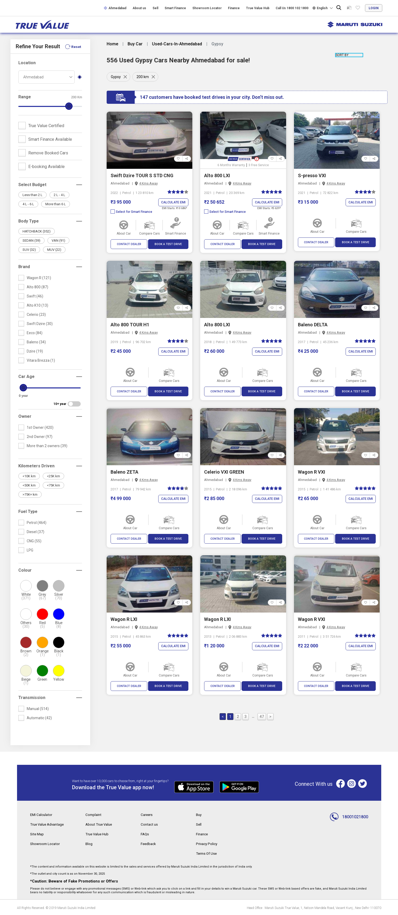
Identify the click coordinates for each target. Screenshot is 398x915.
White (26, 596)
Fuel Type (27, 511)
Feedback (149, 843)
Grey (42, 596)
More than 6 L (55, 204)
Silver (58, 596)
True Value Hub (257, 8)
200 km (143, 77)
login (374, 8)
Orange (42, 653)
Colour (25, 570)
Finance (234, 8)
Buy (199, 815)
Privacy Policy (207, 843)
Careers (147, 815)
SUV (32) (29, 250)
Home (112, 44)
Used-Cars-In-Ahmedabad (177, 44)
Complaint (93, 815)
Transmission (31, 697)
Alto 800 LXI (217, 175)
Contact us (150, 824)
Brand (24, 266)
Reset (76, 47)
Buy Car (135, 44)
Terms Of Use (207, 852)
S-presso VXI (312, 175)
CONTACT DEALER (129, 244)
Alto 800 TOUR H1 (130, 325)
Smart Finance (175, 8)
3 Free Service (258, 165)
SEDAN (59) (31, 240)
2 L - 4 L (59, 195)
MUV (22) (54, 250)
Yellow (58, 679)
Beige (26, 681)
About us (139, 8)
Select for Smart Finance (131, 212)
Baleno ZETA (124, 472)
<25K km (53, 476)
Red (42, 624)
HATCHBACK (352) (37, 231)
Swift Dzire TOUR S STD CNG (142, 175)
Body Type (28, 221)
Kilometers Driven (36, 465)
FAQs (145, 833)
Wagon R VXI (311, 472)
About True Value (99, 824)
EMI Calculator (42, 815)
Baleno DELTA (313, 325)
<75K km (53, 485)
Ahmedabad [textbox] (33, 77)
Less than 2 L (32, 195)
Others (26, 624)
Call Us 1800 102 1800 (292, 8)
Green (42, 679)
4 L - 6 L (28, 204)
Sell (155, 8)
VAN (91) (58, 240)
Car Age (26, 376)
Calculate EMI (173, 202)
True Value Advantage (48, 824)
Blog (89, 843)
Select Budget (32, 184)
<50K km (29, 485)
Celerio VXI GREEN (224, 472)
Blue (58, 624)
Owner (24, 416)
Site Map (37, 833)
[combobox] (46, 77)
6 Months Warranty (231, 165)
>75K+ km (30, 494)
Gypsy (116, 77)
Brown (26, 653)
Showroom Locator (207, 8)
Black (58, 653)
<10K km (29, 476)
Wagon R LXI (124, 619)
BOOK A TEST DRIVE (168, 244)
